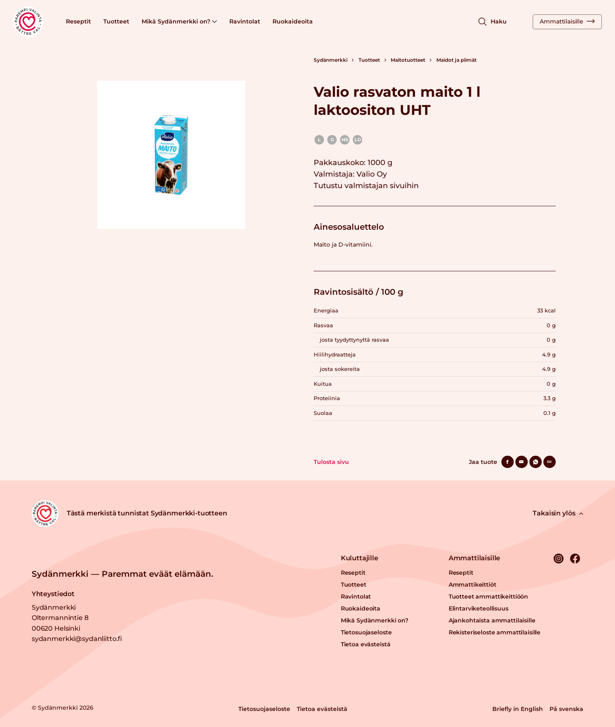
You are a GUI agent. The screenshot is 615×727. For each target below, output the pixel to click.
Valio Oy (371, 174)
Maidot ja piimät (456, 60)
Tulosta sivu (331, 462)
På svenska (566, 709)
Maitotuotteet (408, 60)
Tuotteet (116, 21)
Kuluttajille (359, 558)
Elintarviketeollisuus (478, 608)
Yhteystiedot (53, 594)
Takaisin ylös (558, 513)
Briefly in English (517, 709)
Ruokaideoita (293, 21)
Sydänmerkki (330, 60)
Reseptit (78, 21)
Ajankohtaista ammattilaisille (492, 620)
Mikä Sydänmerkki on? (179, 21)
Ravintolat (244, 21)
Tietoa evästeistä (366, 644)
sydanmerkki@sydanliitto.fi (77, 639)
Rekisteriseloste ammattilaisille (495, 632)
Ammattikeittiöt (472, 584)
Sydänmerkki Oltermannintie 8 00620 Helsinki (60, 618)
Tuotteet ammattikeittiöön (489, 596)
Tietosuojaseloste (366, 632)
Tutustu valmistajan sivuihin (366, 185)
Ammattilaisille (567, 21)
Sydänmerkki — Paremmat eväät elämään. (122, 574)
